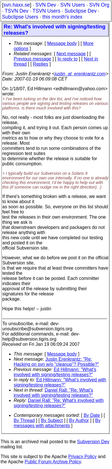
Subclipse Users (20, 17)
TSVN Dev (16, 11)
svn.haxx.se (16, 5)
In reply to (68, 58)
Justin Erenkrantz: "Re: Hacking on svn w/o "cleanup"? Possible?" (56, 362)
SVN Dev (45, 5)
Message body (62, 43)
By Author (79, 420)
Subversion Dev (93, 441)
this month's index (62, 17)
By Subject (52, 420)
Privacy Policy (82, 456)
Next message (70, 53)
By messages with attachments (57, 423)
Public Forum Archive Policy (53, 461)
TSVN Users (46, 11)
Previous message (32, 58)
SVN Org (99, 5)
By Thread (24, 420)
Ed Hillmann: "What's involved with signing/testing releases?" (55, 372)
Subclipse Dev (80, 11)
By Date (92, 415)
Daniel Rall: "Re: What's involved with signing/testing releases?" (53, 393)
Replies (40, 64)
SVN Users (72, 5)
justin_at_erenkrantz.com (80, 73)
